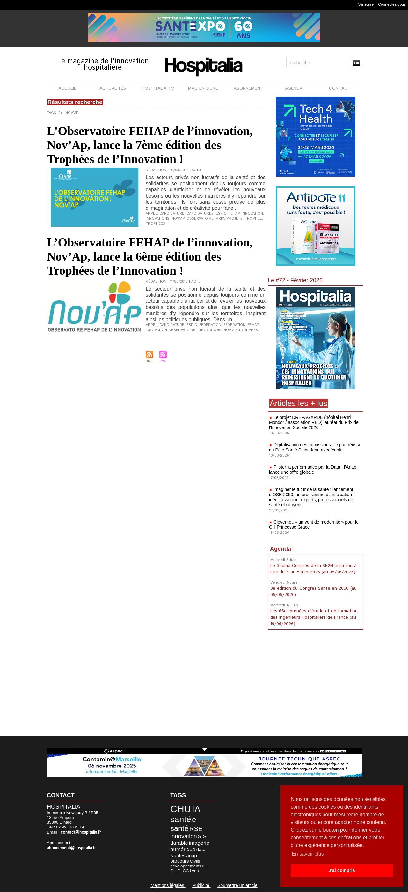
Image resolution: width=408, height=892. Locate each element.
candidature (171, 213)
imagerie (199, 843)
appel (151, 213)
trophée (253, 218)
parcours (179, 861)
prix (220, 218)
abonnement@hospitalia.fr (71, 848)
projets (234, 218)
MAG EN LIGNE (203, 88)
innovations (157, 218)
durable (179, 843)
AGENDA (293, 88)
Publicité (201, 885)
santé (180, 819)
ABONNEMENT (248, 88)
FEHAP (234, 213)
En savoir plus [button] (308, 854)
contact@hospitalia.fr (81, 832)
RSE (195, 828)
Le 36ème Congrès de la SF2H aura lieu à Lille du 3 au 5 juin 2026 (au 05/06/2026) (313, 569)
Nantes (178, 855)
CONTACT (340, 88)
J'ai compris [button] (341, 870)
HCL (204, 866)
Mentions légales (167, 885)
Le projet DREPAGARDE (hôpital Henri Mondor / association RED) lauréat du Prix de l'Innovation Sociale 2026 (314, 422)
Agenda (280, 549)
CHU (180, 809)
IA (196, 809)
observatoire (200, 218)
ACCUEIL (67, 88)
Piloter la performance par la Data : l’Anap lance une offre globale (312, 470)
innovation (252, 213)
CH (173, 870)
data (201, 849)
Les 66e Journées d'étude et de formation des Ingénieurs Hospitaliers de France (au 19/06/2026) (314, 617)
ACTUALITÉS (112, 88)
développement (184, 866)
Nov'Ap (177, 218)
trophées (155, 223)
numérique (182, 849)
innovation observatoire (170, 330)
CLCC (183, 870)
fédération (210, 325)
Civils (195, 861)
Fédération (234, 325)
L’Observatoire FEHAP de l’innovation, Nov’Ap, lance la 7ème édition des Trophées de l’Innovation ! (150, 145)
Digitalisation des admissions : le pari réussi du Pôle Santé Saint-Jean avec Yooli (314, 447)
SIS (202, 837)
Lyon (194, 870)
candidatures (200, 213)
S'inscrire (366, 4)
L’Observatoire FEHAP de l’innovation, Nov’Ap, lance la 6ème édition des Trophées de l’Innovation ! (150, 256)
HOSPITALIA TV (158, 88)
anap (191, 855)
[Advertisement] (315, 684)
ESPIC (221, 213)
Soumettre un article (237, 885)
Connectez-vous (392, 4)
